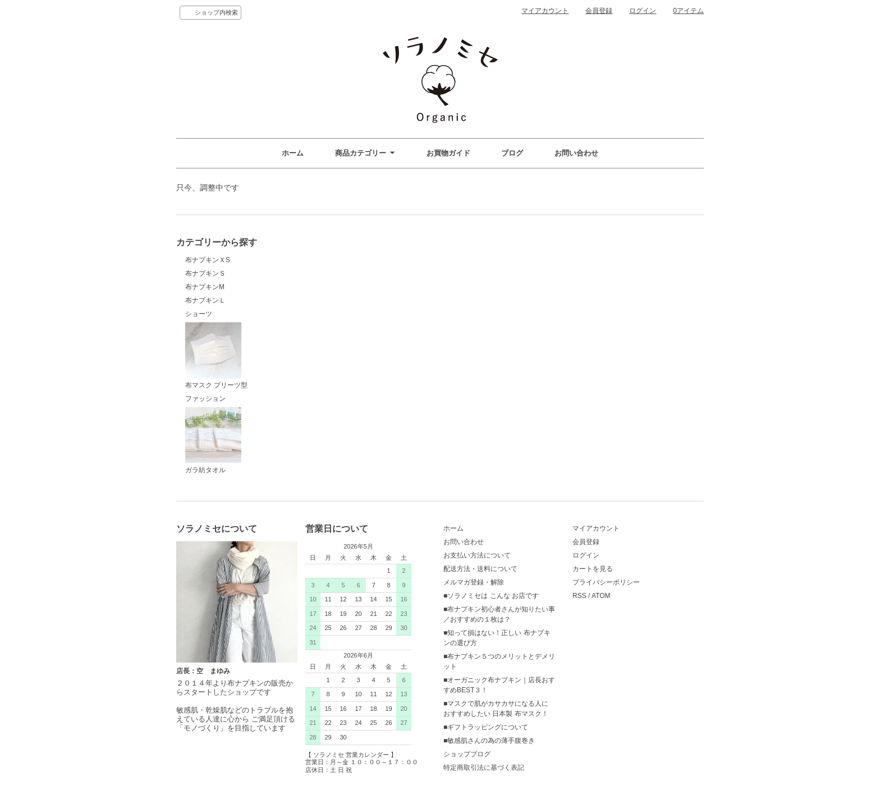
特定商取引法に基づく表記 (483, 767)
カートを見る (592, 569)
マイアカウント (545, 11)
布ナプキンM (204, 287)
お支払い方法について (477, 555)
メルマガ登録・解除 (473, 582)
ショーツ (198, 314)
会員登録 (598, 11)
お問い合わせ (576, 153)
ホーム (293, 153)
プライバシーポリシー (606, 582)
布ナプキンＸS (207, 260)
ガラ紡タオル (213, 440)
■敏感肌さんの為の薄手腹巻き (489, 741)
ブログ (512, 153)
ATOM (601, 596)
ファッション (205, 399)
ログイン (642, 11)
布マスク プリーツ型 (216, 356)
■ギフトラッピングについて (485, 727)
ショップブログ (467, 754)
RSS (579, 596)
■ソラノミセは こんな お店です (491, 596)
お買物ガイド (448, 153)
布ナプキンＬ (205, 300)
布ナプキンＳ (205, 273)
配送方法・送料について (480, 569)
